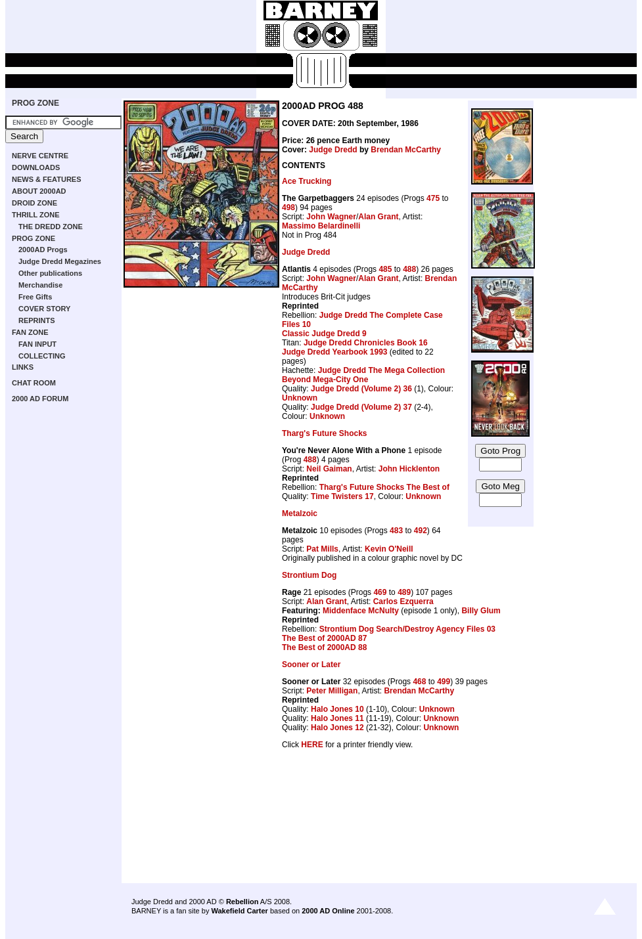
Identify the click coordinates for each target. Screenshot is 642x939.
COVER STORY (44, 309)
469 (379, 592)
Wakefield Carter (239, 911)
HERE (312, 744)
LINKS (23, 367)
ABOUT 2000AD (39, 191)
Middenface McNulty (361, 610)
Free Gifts (35, 297)
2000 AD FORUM (40, 399)
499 (443, 681)
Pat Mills (322, 549)
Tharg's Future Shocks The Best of (384, 487)
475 (433, 198)
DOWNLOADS (36, 167)
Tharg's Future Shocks (324, 433)
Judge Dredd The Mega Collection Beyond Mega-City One (363, 375)
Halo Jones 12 (337, 727)
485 (385, 269)
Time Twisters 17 (342, 496)
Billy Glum (480, 610)
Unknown (299, 398)
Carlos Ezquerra (403, 601)
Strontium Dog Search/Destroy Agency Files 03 (407, 629)
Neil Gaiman (329, 468)
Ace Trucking (306, 181)
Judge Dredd (333, 149)
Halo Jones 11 (337, 718)
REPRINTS (36, 320)
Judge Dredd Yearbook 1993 (335, 352)
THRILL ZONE (36, 215)
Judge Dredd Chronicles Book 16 (366, 342)
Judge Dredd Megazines (59, 261)
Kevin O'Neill (389, 549)
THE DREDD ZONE (50, 226)
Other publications (50, 273)
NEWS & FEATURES (46, 179)
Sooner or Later (311, 664)
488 (409, 269)
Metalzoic (299, 513)
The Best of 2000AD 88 (324, 647)
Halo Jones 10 (337, 709)
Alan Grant (378, 216)
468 (419, 681)
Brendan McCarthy (406, 149)
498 (288, 207)
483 (396, 530)
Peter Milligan (331, 690)
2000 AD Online (328, 911)
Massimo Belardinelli (321, 225)
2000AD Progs (43, 249)
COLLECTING (42, 356)
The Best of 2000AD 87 (324, 638)
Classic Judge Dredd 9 (324, 333)
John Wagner (331, 216)
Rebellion (242, 902)
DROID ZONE (34, 203)
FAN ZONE (30, 332)
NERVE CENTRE (40, 156)
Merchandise (40, 285)
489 (404, 592)
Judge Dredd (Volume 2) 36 (361, 388)
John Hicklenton (409, 468)
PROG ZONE (35, 103)
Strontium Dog (309, 575)
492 (420, 530)
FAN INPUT (37, 344)
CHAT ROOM (34, 383)
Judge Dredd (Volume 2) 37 (361, 407)
